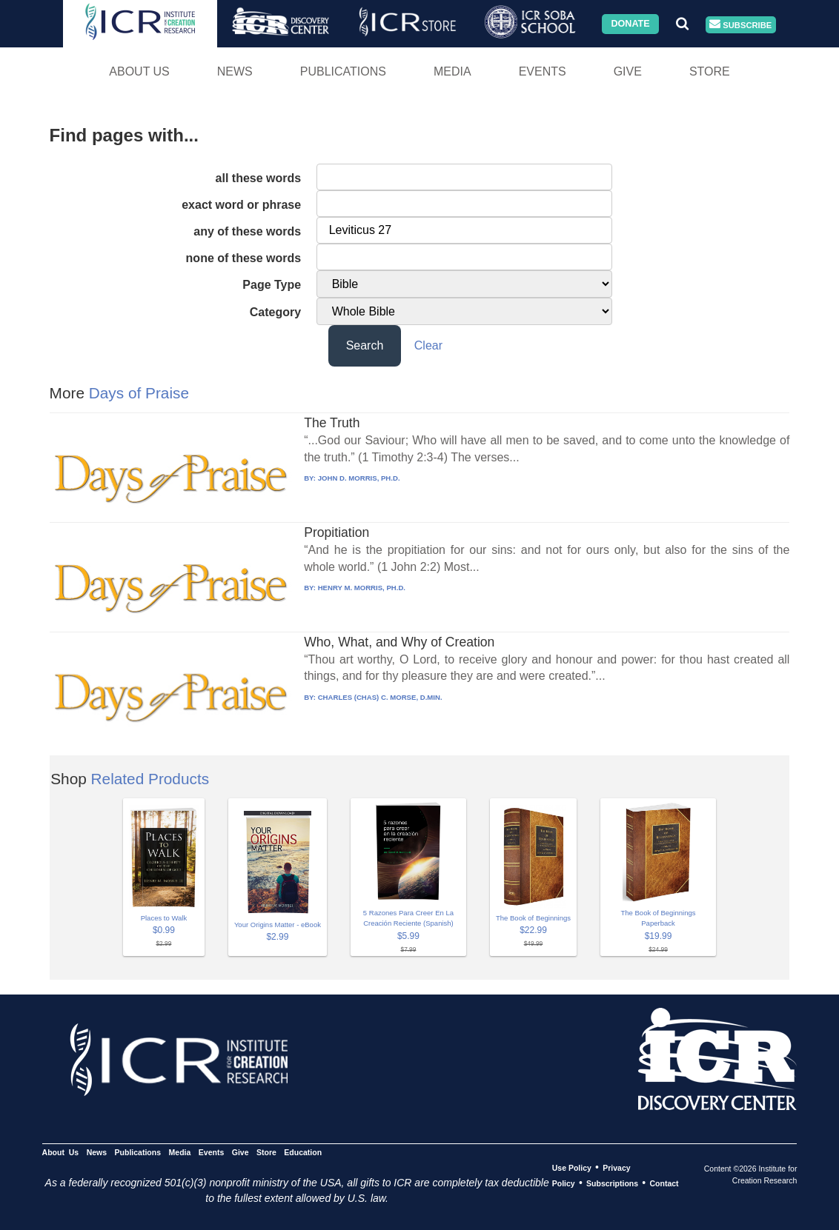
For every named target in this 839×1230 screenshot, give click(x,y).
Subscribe (740, 24)
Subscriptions (612, 1183)
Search (365, 345)
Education (303, 1152)
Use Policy (571, 1167)
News (235, 71)
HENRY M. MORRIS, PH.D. (361, 588)
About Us (139, 71)
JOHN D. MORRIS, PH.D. (359, 478)
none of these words (244, 258)
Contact (664, 1183)
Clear (428, 345)
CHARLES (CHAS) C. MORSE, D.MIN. (380, 697)
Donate (630, 24)
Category (275, 312)
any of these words (247, 231)
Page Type (271, 284)
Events (542, 71)
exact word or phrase (241, 204)
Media (452, 71)
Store (709, 71)
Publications (343, 71)
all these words (259, 178)
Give (628, 71)
